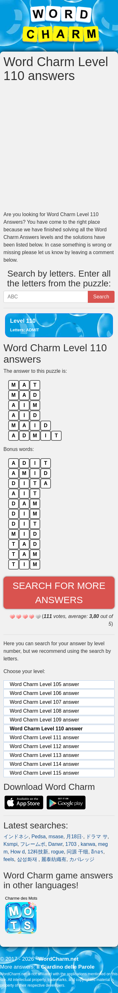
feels (8, 859)
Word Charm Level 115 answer (44, 773)
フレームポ (32, 844)
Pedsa (38, 836)
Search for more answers (59, 592)
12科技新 (37, 851)
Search (101, 296)
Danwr (55, 844)
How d (17, 851)
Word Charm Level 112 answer (44, 746)
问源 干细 (77, 851)
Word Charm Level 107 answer (44, 702)
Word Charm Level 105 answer (44, 684)
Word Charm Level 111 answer (44, 737)
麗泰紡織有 (53, 859)
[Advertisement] (59, 146)
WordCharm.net (58, 959)
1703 (71, 844)
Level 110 (24, 325)
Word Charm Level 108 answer (44, 711)
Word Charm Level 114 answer (44, 764)
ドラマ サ (96, 836)
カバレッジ (81, 859)
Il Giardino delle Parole (65, 967)
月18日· (74, 836)
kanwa (88, 844)
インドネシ (16, 836)
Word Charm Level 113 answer (44, 755)
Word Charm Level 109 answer (44, 719)
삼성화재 (27, 859)
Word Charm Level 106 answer (44, 693)
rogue (57, 851)
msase (55, 836)
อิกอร (97, 851)
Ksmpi (10, 844)
